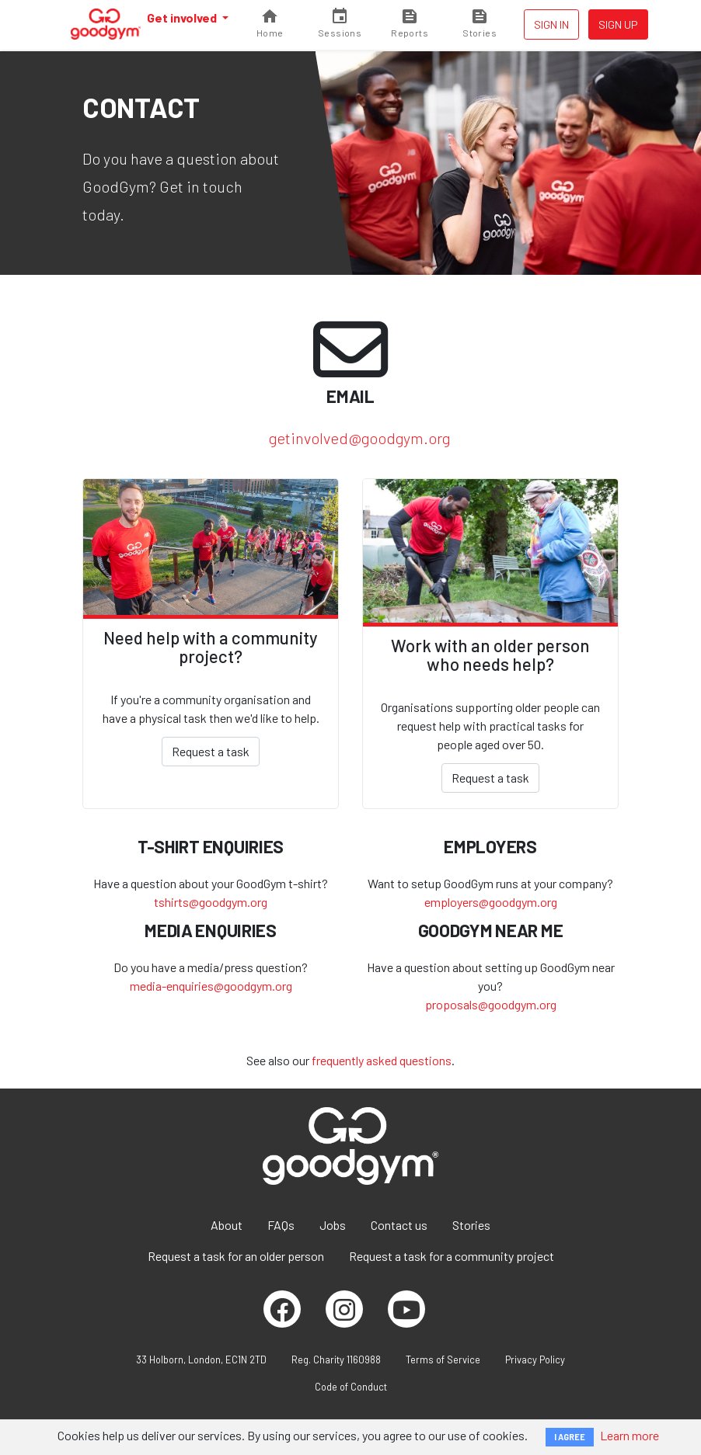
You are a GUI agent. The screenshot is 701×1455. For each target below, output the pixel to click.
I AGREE (569, 1437)
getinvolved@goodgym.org (359, 438)
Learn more (629, 1435)
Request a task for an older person (236, 1255)
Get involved (183, 17)
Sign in (551, 24)
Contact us (399, 1224)
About (226, 1224)
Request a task (210, 751)
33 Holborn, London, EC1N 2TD (201, 1359)
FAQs (281, 1224)
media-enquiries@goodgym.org (211, 985)
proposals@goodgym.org (490, 1004)
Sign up (618, 24)
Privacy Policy (535, 1359)
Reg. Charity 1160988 (336, 1359)
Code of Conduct (351, 1386)
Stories (471, 1224)
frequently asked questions (382, 1060)
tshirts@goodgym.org (210, 901)
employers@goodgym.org (490, 901)
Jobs (332, 1224)
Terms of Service (443, 1359)
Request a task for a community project (451, 1255)
